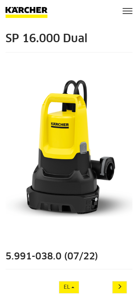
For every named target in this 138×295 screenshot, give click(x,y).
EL (69, 287)
